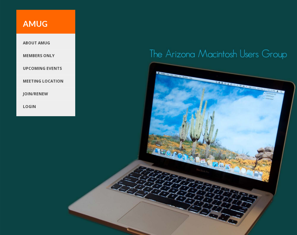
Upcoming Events (42, 68)
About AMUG (36, 43)
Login (29, 106)
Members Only (39, 55)
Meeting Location (43, 81)
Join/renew (35, 94)
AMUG (35, 23)
